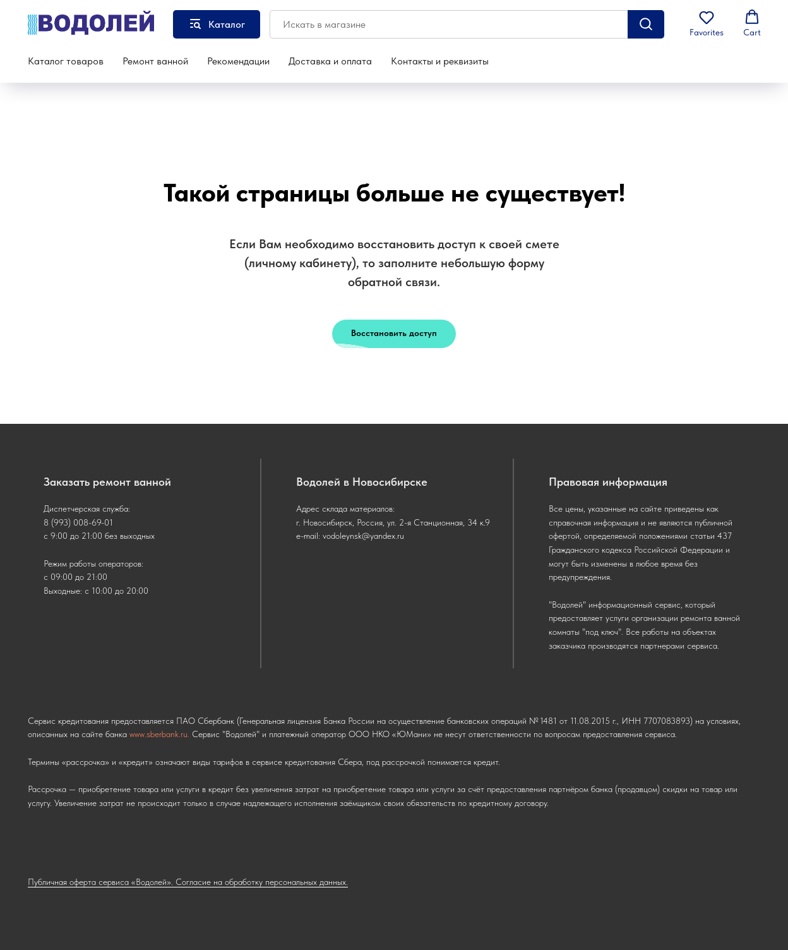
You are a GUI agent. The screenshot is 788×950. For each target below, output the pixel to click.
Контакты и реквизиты (440, 61)
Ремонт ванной (155, 61)
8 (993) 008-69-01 (78, 522)
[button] (707, 23)
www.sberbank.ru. (159, 734)
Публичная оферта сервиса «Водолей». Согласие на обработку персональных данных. (188, 882)
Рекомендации (238, 61)
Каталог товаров (66, 61)
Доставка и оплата (330, 61)
